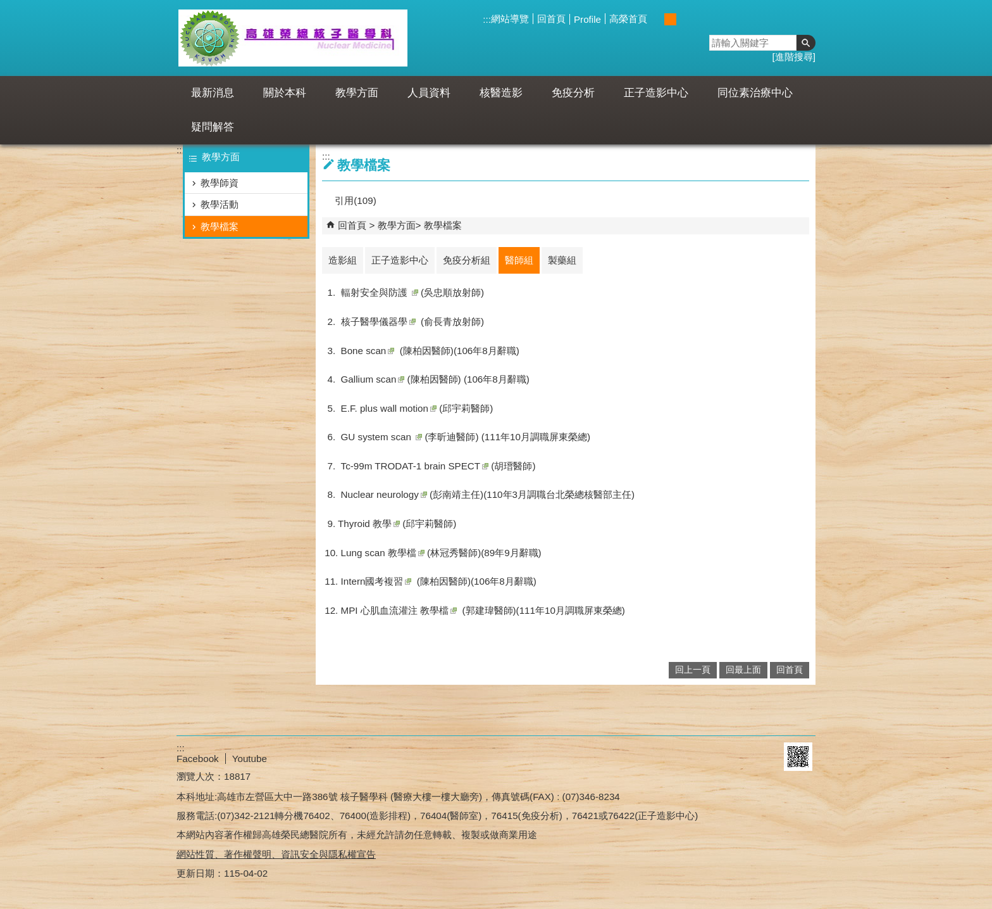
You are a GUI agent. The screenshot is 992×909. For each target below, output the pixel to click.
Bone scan (368, 350)
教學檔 (383, 552)
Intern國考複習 (376, 581)
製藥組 (562, 260)
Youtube (249, 758)
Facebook (198, 758)
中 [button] (670, 19)
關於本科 (284, 93)
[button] (806, 43)
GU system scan (382, 436)
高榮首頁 (628, 18)
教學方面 (356, 93)
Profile (587, 19)
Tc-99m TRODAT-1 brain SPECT (415, 466)
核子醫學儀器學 (378, 321)
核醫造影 (501, 93)
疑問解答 (212, 127)
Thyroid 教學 (369, 523)
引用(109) (355, 200)
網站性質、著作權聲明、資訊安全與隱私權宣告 (276, 854)
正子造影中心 (656, 93)
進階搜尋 (794, 56)
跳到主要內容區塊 (6, 6)
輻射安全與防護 (379, 292)
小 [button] (657, 19)
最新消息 (212, 93)
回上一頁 (692, 670)
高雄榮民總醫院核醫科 (293, 38)
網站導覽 (510, 18)
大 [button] (683, 19)
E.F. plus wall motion (389, 408)
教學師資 (220, 182)
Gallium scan (373, 379)
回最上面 (743, 670)
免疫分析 (573, 93)
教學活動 (220, 204)
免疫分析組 (466, 260)
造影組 (342, 260)
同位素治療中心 (755, 93)
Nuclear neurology (384, 494)
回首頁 (551, 18)
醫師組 (519, 260)
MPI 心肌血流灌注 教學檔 (399, 610)
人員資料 (428, 93)
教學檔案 (220, 226)
